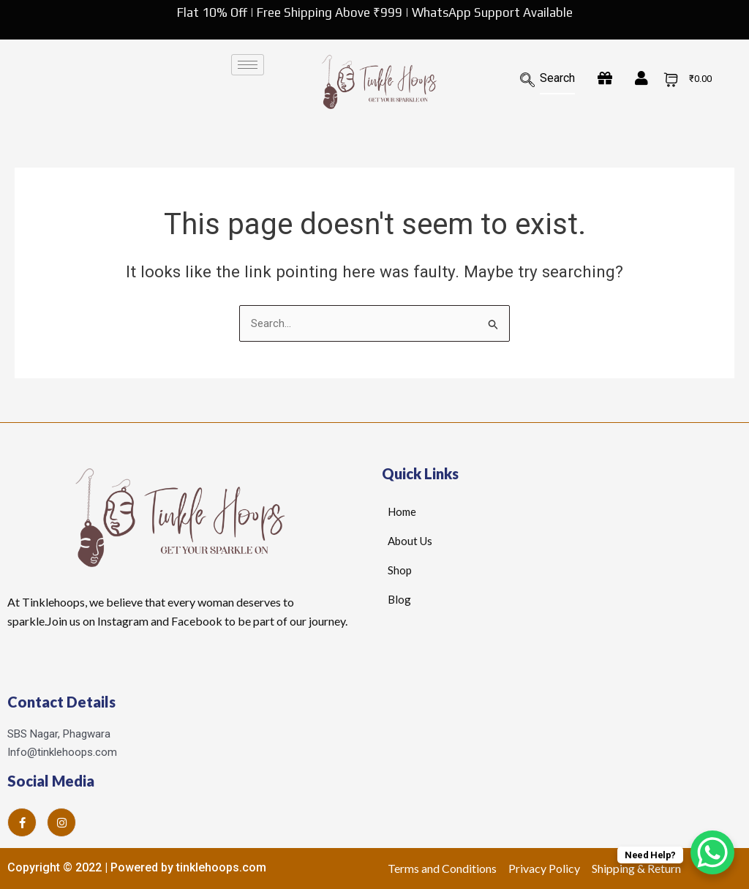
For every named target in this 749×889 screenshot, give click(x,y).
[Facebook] (22, 822)
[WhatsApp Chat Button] (712, 852)
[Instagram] (61, 822)
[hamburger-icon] (247, 64)
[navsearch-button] (534, 81)
